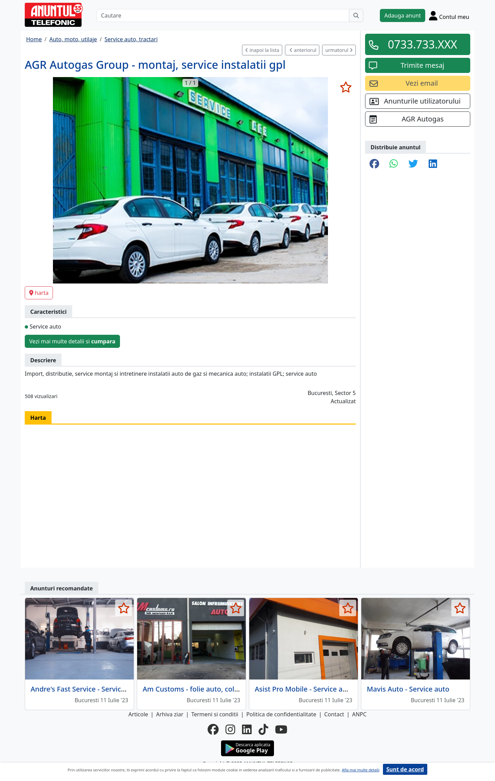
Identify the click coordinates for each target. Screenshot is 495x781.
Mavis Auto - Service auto (408, 689)
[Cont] (449, 15)
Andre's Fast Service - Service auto (86, 689)
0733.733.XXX (422, 44)
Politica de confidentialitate (281, 714)
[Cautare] (223, 15)
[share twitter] (413, 164)
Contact (334, 714)
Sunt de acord (405, 769)
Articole (138, 714)
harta (38, 293)
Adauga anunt (402, 15)
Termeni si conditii (214, 714)
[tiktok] (263, 729)
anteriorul (302, 50)
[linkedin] (247, 729)
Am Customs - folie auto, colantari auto (207, 689)
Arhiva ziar (169, 714)
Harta (38, 417)
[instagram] (230, 729)
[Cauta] (356, 15)
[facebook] (213, 729)
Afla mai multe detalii (360, 769)
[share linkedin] (433, 164)
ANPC (359, 714)
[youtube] (281, 729)
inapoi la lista (262, 50)
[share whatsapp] (394, 164)
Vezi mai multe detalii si (72, 341)
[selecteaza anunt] (345, 87)
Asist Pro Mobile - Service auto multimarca (324, 689)
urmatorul (339, 50)
